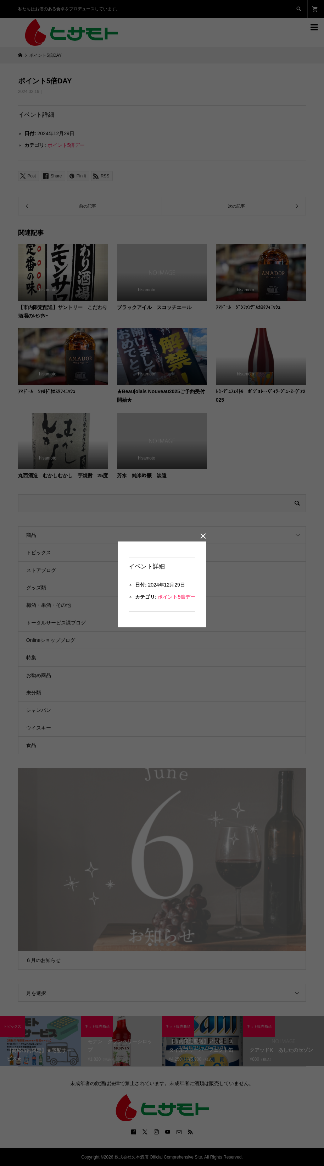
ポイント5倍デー (176, 597)
